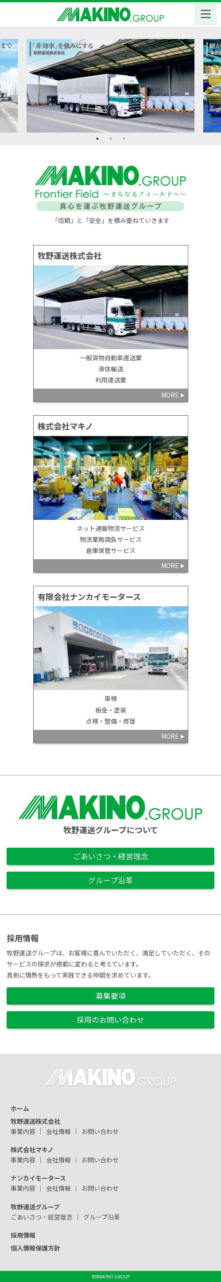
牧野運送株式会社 (35, 1120)
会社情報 (58, 1130)
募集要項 (111, 995)
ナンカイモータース (38, 1177)
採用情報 (23, 1235)
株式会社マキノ (32, 1149)
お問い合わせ (100, 1130)
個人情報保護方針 (35, 1247)
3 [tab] (124, 138)
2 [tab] (110, 138)
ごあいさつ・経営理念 (110, 856)
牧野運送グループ (35, 1206)
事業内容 (23, 1130)
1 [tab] (97, 138)
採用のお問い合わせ (110, 1019)
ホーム (20, 1107)
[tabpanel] (110, 85)
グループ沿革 (110, 880)
